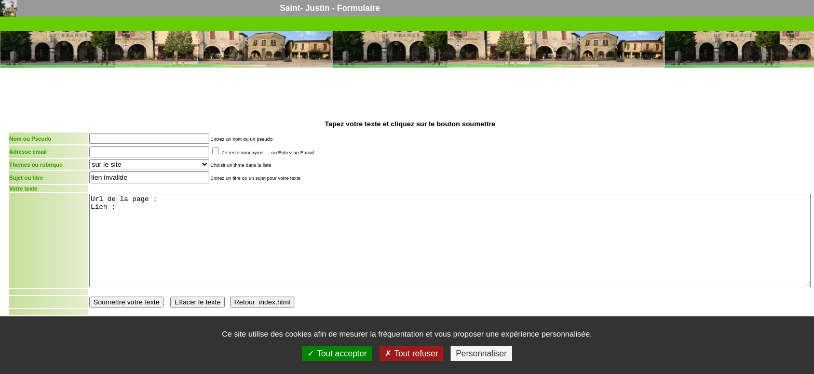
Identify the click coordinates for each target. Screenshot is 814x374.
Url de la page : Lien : (450, 240)
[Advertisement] (410, 92)
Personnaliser (481, 353)
